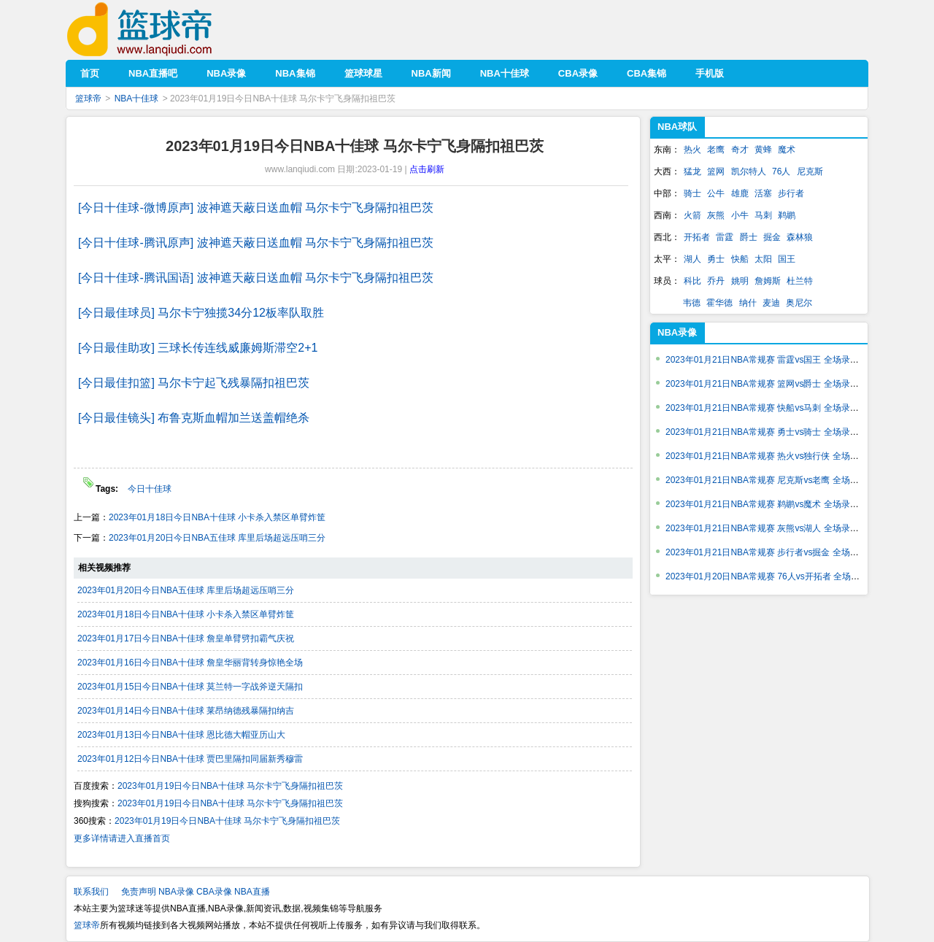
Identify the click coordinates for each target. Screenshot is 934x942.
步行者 (791, 193)
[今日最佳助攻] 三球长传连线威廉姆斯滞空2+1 (197, 347)
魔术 (786, 149)
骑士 (692, 193)
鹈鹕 (786, 215)
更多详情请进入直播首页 (122, 838)
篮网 (716, 171)
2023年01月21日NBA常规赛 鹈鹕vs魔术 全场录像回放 (770, 504)
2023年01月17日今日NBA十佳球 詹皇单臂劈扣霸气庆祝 (185, 638)
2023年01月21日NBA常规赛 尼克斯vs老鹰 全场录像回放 (775, 480)
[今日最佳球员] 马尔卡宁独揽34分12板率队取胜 (201, 312)
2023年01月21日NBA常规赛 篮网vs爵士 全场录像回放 (770, 384)
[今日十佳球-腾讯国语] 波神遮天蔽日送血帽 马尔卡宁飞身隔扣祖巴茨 (255, 277)
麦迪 (771, 303)
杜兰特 (800, 281)
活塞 (763, 193)
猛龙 (692, 171)
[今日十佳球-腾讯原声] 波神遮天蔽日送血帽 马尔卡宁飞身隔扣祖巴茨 (255, 242)
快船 (740, 259)
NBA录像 (176, 892)
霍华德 (719, 303)
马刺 (763, 215)
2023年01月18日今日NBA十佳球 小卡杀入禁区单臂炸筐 (217, 517)
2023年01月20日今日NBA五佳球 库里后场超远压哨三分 (217, 538)
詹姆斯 (767, 281)
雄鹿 (740, 193)
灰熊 (716, 215)
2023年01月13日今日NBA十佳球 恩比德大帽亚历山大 (181, 735)
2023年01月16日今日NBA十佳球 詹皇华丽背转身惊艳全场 (190, 662)
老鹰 (716, 149)
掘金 (772, 237)
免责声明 (138, 892)
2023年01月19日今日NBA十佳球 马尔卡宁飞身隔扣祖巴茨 (230, 786)
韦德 (691, 303)
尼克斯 (810, 171)
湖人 (692, 259)
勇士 (716, 259)
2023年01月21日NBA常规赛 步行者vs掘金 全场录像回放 (775, 552)
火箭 (692, 215)
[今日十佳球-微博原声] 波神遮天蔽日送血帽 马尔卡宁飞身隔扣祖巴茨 (255, 207)
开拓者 (697, 237)
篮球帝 (162, 29)
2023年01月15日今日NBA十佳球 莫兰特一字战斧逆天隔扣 (190, 687)
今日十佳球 (149, 489)
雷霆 (724, 237)
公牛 (716, 193)
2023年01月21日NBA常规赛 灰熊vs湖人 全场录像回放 (770, 528)
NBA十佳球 (137, 98)
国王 (786, 259)
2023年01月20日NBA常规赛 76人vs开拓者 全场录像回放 (775, 576)
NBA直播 (252, 892)
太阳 (763, 259)
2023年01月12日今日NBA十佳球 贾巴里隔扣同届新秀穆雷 (190, 759)
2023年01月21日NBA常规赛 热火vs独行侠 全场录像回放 (775, 456)
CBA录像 (214, 892)
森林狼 (800, 237)
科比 (692, 281)
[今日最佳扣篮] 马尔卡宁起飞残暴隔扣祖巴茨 (193, 383)
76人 (781, 171)
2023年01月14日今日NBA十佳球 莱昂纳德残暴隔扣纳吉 (185, 711)
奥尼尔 (799, 303)
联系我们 (91, 892)
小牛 (740, 215)
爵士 (748, 237)
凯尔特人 (748, 171)
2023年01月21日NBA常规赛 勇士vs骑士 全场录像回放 (770, 432)
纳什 (748, 303)
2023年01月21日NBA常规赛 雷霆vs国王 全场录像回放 (770, 360)
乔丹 (716, 281)
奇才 (740, 149)
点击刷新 (426, 169)
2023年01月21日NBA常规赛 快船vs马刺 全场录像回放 (770, 408)
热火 (692, 149)
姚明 (740, 281)
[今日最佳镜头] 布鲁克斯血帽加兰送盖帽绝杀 (193, 418)
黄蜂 (763, 149)
